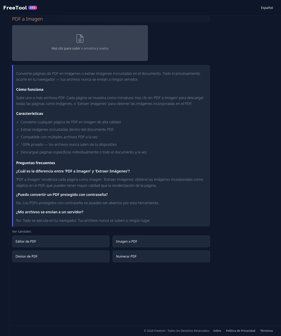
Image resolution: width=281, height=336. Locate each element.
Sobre (217, 331)
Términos (266, 331)
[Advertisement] (111, 293)
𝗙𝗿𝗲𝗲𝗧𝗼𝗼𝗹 (20, 7)
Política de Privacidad (240, 331)
